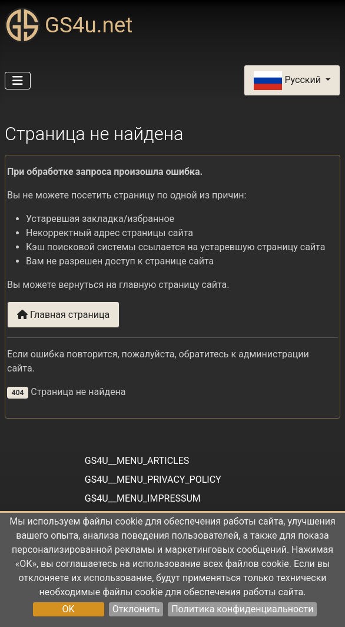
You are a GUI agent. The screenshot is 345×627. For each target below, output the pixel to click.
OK (68, 609)
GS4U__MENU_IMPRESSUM (143, 498)
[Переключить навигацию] (18, 80)
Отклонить (136, 609)
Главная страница (63, 314)
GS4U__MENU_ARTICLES (137, 460)
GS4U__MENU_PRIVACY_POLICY (153, 479)
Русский (288, 80)
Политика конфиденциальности (242, 609)
